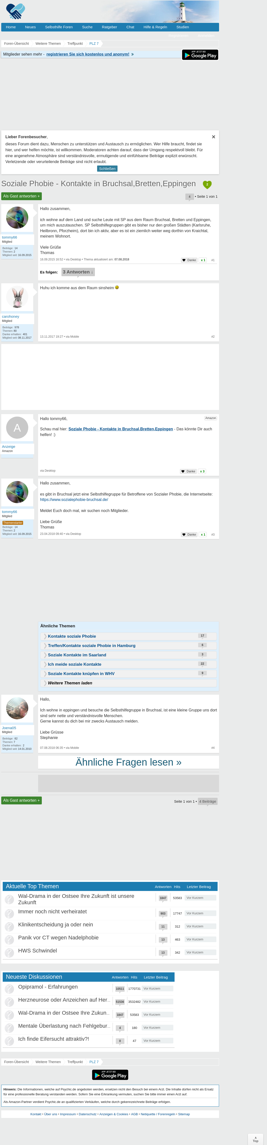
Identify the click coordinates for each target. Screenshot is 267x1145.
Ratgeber (109, 27)
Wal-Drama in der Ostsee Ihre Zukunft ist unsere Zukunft (86, 1013)
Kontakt (35, 1114)
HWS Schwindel (37, 951)
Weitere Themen (48, 1062)
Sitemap (184, 1114)
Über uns (50, 1114)
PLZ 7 (94, 1062)
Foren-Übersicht (16, 1062)
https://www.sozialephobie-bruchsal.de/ (74, 499)
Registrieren (179, 35)
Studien (183, 27)
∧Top (255, 1139)
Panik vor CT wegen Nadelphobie (58, 937)
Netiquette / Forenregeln (158, 1114)
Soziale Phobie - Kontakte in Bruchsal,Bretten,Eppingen (98, 183)
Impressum (68, 1114)
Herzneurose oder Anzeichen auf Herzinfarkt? (73, 1000)
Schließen (107, 168)
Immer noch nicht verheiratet (52, 911)
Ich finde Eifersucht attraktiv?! (53, 1039)
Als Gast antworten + (21, 196)
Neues (30, 27)
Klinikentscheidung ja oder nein (55, 924)
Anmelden (206, 35)
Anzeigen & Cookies (113, 1114)
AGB (134, 1114)
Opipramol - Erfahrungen (48, 987)
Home (11, 27)
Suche (87, 27)
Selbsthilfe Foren (59, 27)
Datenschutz (87, 1114)
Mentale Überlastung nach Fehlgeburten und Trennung (83, 1026)
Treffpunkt (75, 1062)
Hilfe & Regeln (155, 27)
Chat (130, 27)
